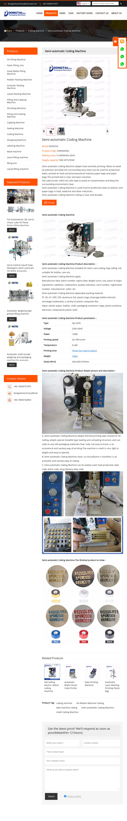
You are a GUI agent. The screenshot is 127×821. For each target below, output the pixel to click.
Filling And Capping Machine (17, 101)
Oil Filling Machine (16, 59)
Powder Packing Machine (19, 79)
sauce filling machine (17, 157)
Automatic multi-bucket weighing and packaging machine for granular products (19, 357)
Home (39, 13)
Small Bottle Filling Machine (16, 72)
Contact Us (101, 13)
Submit (51, 796)
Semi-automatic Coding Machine (97, 707)
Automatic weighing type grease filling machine (19, 312)
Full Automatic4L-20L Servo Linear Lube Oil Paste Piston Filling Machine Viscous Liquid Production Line (20, 222)
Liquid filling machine (18, 169)
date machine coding (66, 707)
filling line (12, 163)
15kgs (75, 356)
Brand (45, 146)
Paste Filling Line (15, 65)
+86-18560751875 (50, 3)
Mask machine (14, 151)
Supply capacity (50, 160)
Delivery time (49, 155)
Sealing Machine (15, 128)
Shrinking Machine (16, 108)
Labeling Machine (16, 145)
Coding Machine (36, 30)
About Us (116, 13)
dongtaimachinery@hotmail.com (22, 3)
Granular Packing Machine (15, 87)
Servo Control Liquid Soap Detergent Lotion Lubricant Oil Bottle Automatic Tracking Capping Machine (20, 268)
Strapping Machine (16, 140)
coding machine (64, 703)
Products (51, 13)
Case (71, 13)
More (11, 230)
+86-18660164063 (22, 400)
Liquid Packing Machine (19, 94)
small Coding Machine (67, 712)
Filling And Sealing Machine (16, 115)
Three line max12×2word (84, 350)
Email (49, 202)
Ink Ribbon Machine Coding (90, 703)
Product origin (49, 150)
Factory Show (84, 13)
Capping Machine (16, 122)
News (62, 13)
